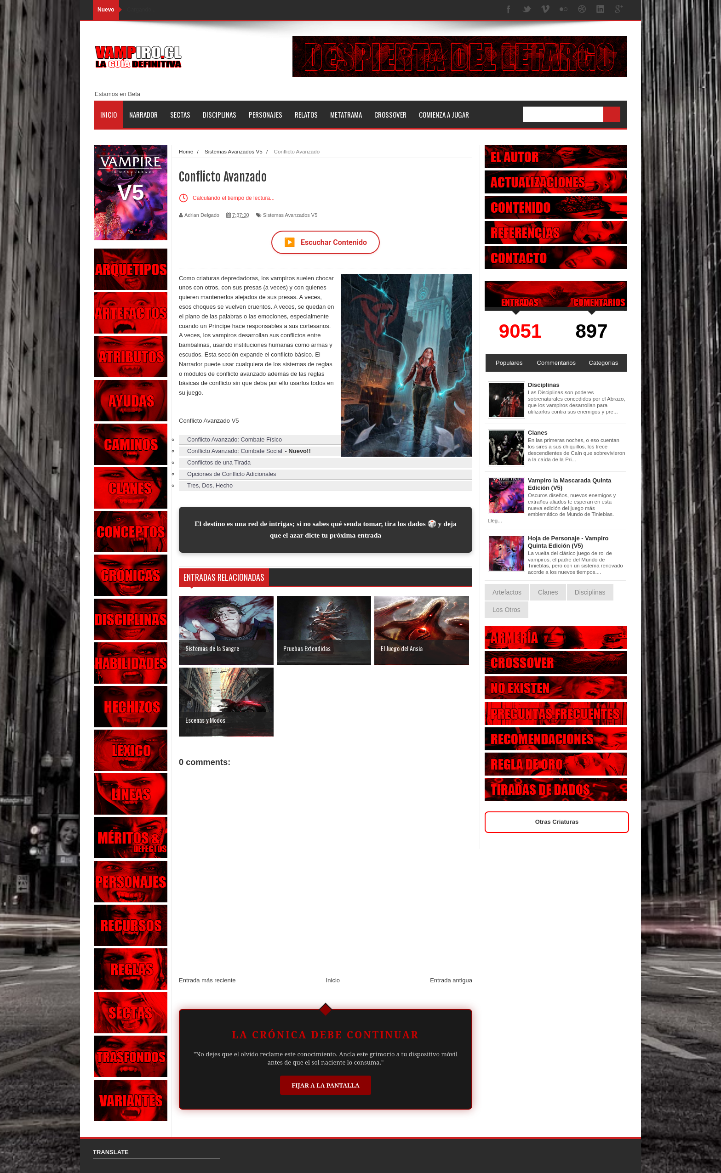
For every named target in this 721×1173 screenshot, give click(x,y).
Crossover (390, 114)
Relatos (306, 114)
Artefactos (506, 592)
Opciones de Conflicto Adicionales (231, 473)
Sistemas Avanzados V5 (290, 215)
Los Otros (506, 609)
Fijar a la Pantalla (326, 1085)
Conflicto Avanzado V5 (209, 420)
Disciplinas (219, 114)
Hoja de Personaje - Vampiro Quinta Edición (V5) (568, 542)
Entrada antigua (451, 980)
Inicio (108, 114)
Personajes (265, 114)
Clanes (538, 432)
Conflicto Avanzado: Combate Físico (234, 439)
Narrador (143, 114)
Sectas (180, 114)
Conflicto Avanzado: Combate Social (234, 451)
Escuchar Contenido (325, 242)
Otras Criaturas (557, 821)
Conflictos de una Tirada (219, 462)
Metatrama (346, 114)
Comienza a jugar (444, 114)
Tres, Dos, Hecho (210, 485)
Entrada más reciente (207, 980)
